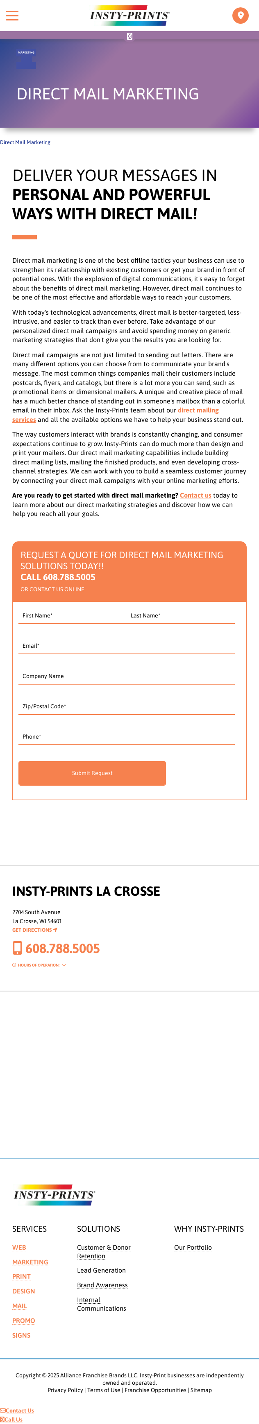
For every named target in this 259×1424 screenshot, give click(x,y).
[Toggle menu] (12, 15)
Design (23, 1291)
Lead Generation (101, 1270)
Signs (21, 1335)
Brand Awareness (102, 1285)
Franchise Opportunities (155, 1390)
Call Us (11, 1419)
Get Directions (34, 930)
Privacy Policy (65, 1390)
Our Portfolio (193, 1247)
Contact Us (17, 1410)
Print (21, 1276)
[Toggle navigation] (240, 15)
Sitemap (201, 1390)
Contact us (195, 495)
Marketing (30, 1262)
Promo (23, 1320)
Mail (19, 1305)
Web (19, 1247)
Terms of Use (103, 1390)
